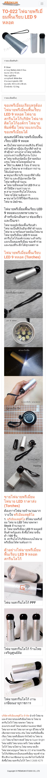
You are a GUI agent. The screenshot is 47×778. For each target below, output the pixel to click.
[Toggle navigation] (42, 3)
